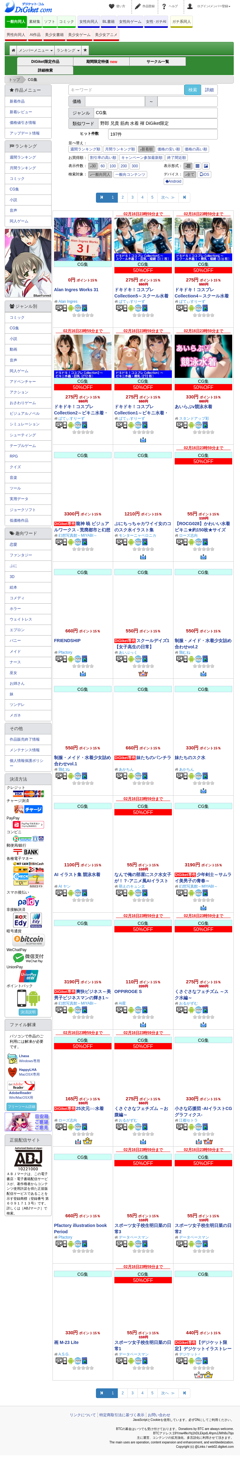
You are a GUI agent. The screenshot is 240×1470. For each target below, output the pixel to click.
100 (113, 166)
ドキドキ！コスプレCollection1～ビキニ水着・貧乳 (141, 413)
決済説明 (28, 1012)
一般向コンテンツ (130, 174)
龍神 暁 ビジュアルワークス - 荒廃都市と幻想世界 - (82, 530)
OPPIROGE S (128, 991)
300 (135, 166)
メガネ (15, 715)
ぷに (13, 566)
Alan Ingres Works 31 (76, 289)
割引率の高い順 (103, 157)
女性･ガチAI (156, 21)
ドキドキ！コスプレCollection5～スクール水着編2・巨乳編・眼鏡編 (141, 296)
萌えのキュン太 (132, 886)
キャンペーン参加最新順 (141, 157)
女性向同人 (88, 21)
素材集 (34, 21)
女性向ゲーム (130, 21)
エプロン (17, 630)
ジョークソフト (23, 510)
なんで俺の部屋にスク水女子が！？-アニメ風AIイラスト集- (142, 881)
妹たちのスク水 (190, 757)
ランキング (68, 50)
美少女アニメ (106, 35)
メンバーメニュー (36, 50)
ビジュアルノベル (25, 413)
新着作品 (17, 101)
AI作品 (35, 35)
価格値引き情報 (23, 122)
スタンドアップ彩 (194, 418)
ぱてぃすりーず (132, 301)
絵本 (13, 587)
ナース (15, 662)
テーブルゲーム (23, 446)
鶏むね (184, 652)
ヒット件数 (89, 133)
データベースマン (134, 1237)
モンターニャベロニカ (137, 535)
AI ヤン (64, 886)
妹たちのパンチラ (153, 757)
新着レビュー (21, 112)
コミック (66, 21)
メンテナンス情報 (25, 750)
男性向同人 (16, 35)
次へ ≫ (168, 197)
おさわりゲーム (23, 403)
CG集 (14, 189)
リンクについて (83, 1415)
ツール (15, 488)
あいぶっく (128, 652)
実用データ (19, 499)
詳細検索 (45, 70)
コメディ (17, 598)
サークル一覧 (158, 61)
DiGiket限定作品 (45, 61)
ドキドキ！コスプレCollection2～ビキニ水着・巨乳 (81, 413)
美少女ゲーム (79, 35)
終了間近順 (176, 157)
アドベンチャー (23, 381)
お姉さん (17, 683)
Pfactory (65, 652)
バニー (15, 640)
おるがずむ (188, 1003)
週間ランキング (23, 157)
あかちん (126, 769)
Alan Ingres (68, 301)
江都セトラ (188, 1120)
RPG (14, 456)
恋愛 (13, 544)
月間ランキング (23, 168)
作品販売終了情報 (25, 739)
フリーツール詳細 (21, 1106)
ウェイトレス (21, 619)
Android (173, 181)
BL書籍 (108, 21)
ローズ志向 (188, 535)
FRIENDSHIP (67, 640)
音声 (13, 210)
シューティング (23, 435)
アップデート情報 (25, 133)
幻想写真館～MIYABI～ (77, 535)
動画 (13, 349)
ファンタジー (21, 555)
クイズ (15, 467)
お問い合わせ (159, 1415)
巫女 (13, 673)
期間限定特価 (101, 61)
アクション (19, 392)
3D (12, 577)
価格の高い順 (196, 149)
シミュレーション (25, 424)
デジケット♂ (190, 1354)
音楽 (13, 477)
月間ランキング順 (120, 149)
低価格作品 (19, 520)
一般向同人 (16, 21)
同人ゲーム (19, 221)
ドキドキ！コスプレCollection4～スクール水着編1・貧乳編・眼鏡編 (202, 296)
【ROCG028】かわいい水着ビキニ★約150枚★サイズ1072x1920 (202, 530)
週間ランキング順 (85, 149)
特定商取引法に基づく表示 (121, 1415)
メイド (15, 651)
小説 (13, 200)
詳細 (209, 89)
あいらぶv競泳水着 (193, 406)
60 (103, 166)
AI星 (122, 1003)
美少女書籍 (54, 35)
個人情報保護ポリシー (26, 763)
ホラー (15, 608)
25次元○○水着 (89, 1108)
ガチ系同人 (181, 21)
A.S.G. (63, 1354)
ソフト (49, 21)
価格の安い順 (169, 149)
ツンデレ (17, 704)
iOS (204, 174)
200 (124, 166)
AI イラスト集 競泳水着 (77, 874)
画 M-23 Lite (66, 1342)
